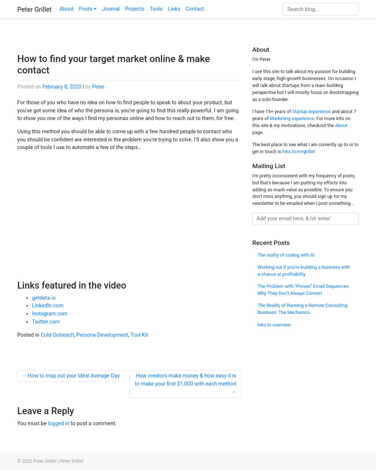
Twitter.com (46, 322)
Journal (111, 9)
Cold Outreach (57, 335)
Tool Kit (139, 335)
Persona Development (102, 335)
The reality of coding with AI (285, 255)
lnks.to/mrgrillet (298, 151)
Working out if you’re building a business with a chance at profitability (303, 270)
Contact (194, 9)
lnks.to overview (273, 325)
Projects (134, 9)
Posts (86, 9)
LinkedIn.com (48, 306)
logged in (58, 423)
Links (174, 9)
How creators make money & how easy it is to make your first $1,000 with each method (185, 380)
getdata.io (43, 298)
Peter (98, 87)
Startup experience (311, 111)
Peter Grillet (34, 9)
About (66, 9)
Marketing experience (292, 118)
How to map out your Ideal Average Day (74, 376)
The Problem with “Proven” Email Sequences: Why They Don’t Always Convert (303, 289)
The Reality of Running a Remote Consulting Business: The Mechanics (302, 309)
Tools (156, 9)
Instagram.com (50, 314)
